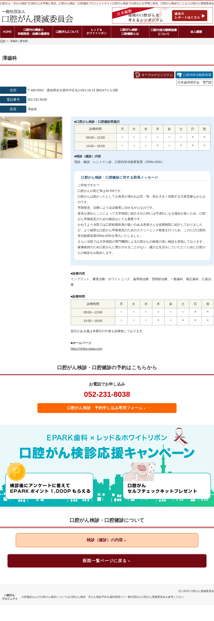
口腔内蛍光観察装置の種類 (163, 32)
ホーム (7, 32)
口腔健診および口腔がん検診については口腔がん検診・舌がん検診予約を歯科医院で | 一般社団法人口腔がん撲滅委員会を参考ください (102, 596)
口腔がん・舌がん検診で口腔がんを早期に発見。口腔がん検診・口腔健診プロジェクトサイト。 (57, 3)
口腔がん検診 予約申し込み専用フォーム (106, 408)
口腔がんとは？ (67, 32)
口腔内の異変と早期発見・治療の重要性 (34, 32)
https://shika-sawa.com (86, 348)
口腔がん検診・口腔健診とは (130, 32)
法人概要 (196, 32)
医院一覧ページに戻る (106, 560)
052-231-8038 (107, 394)
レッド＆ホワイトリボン (96, 32)
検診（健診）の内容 (106, 540)
